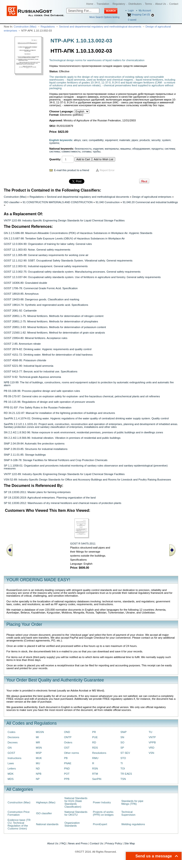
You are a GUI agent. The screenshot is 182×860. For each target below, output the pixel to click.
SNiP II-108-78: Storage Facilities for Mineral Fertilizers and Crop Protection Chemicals (55, 460)
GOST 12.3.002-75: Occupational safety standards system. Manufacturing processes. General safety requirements (72, 271)
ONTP (68, 737)
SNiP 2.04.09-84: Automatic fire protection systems (34, 443)
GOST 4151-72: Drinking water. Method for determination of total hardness (48, 354)
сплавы (86, 151)
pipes (135, 140)
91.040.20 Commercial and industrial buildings (150, 202)
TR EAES (126, 773)
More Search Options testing (104, 17)
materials (124, 140)
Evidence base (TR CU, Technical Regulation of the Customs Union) (19, 824)
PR (94, 732)
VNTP (152, 737)
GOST (11, 752)
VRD (151, 747)
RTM (95, 773)
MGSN (40, 732)
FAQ (63, 843)
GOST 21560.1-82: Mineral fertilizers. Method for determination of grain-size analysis (54, 332)
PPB (66, 779)
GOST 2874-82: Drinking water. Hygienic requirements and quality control (47, 349)
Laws (11, 763)
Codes (11, 732)
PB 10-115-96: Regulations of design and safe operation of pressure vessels (49, 401)
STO (123, 758)
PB (66, 758)
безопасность (83, 148)
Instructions (14, 758)
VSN (151, 752)
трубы (96, 151)
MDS (11, 779)
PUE (95, 737)
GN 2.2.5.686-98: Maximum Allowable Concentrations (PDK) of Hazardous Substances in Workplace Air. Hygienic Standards (78, 233)
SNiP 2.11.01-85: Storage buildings (25, 454)
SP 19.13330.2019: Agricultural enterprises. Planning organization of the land (50, 497)
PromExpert (100, 824)
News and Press (78, 843)
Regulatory (119, 3)
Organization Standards (72, 824)
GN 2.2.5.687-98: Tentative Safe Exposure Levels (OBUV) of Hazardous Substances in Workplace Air (64, 238)
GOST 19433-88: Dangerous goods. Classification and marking (41, 299)
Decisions (13, 737)
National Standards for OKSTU (75, 813)
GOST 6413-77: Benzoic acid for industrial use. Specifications (40, 371)
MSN (39, 747)
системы (54, 151)
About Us (160, 3)
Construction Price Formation (19, 813)
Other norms (71, 752)
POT (66, 773)
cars (84, 140)
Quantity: (55, 159)
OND (67, 732)
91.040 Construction (108, 202)
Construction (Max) (25, 26)
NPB (38, 773)
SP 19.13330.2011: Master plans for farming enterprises (37, 492)
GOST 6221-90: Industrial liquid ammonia (28, 365)
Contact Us (96, 843)
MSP (39, 752)
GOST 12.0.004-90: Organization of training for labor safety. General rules (48, 243)
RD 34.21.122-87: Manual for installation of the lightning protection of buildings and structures (59, 413)
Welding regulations (133, 824)
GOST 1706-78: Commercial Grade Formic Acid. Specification (41, 288)
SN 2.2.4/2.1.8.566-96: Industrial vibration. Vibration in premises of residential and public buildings (62, 437)
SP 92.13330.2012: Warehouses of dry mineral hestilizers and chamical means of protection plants (62, 503)
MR (38, 742)
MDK (11, 773)
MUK (39, 758)
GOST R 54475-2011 (83, 543)
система (170, 148)
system (166, 140)
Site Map (129, 843)
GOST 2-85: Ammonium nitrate (22, 343)
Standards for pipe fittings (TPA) (132, 802)
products (145, 140)
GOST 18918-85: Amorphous (21, 293)
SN (122, 737)
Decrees (13, 742)
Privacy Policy (113, 843)
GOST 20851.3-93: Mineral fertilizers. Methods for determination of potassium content (55, 327)
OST (66, 747)
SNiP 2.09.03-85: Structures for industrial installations (36, 449)
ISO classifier (12, 202)
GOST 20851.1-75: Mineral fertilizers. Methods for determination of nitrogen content (53, 316)
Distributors (135, 3)
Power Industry (102, 802)
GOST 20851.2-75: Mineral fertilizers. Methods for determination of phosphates (51, 321)
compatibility (96, 140)
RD (94, 742)
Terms (148, 3)
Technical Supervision (128, 813)
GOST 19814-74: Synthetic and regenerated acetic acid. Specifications (46, 304)
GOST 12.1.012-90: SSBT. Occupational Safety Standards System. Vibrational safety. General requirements (68, 260)
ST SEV (125, 752)
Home (89, 3)
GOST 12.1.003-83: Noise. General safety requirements (37, 249)
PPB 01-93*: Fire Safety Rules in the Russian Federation (37, 407)
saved (132, 19)
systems (54, 143)
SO (122, 742)
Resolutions (99, 752)
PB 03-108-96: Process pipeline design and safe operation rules (42, 390)
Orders (68, 742)
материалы (112, 148)
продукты (157, 148)
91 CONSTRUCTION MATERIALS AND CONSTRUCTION (58, 202)
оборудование (141, 148)
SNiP (123, 732)
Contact (173, 3)
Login (131, 10)
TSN (123, 779)
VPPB (152, 742)
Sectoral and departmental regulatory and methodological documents (100, 26)
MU (38, 763)
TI (121, 763)
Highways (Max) (45, 802)
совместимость (70, 151)
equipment (111, 140)
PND (67, 768)
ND (38, 768)
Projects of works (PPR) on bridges (103, 813)
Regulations (48, 26)
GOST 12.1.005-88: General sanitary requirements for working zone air (46, 255)
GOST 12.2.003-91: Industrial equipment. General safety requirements (46, 266)
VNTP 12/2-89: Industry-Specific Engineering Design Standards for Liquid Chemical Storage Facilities (64, 220)
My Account (145, 10)
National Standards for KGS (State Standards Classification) (75, 802)
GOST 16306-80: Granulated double (25, 282)
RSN (95, 768)
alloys (77, 140)
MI (37, 737)
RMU (95, 758)
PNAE (67, 763)
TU (150, 732)
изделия (98, 148)
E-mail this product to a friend (71, 170)
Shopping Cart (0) (140, 14)
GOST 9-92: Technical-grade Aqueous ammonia (32, 376)
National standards (47, 824)
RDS (95, 747)
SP (122, 747)
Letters (12, 768)
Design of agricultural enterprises (151, 196)
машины (125, 148)
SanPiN (96, 779)
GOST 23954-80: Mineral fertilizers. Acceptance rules (35, 338)
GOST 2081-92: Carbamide (20, 310)
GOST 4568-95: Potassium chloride (25, 360)
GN (10, 747)
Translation (102, 3)
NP (38, 779)
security (156, 140)
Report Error (107, 170)
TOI (122, 768)
